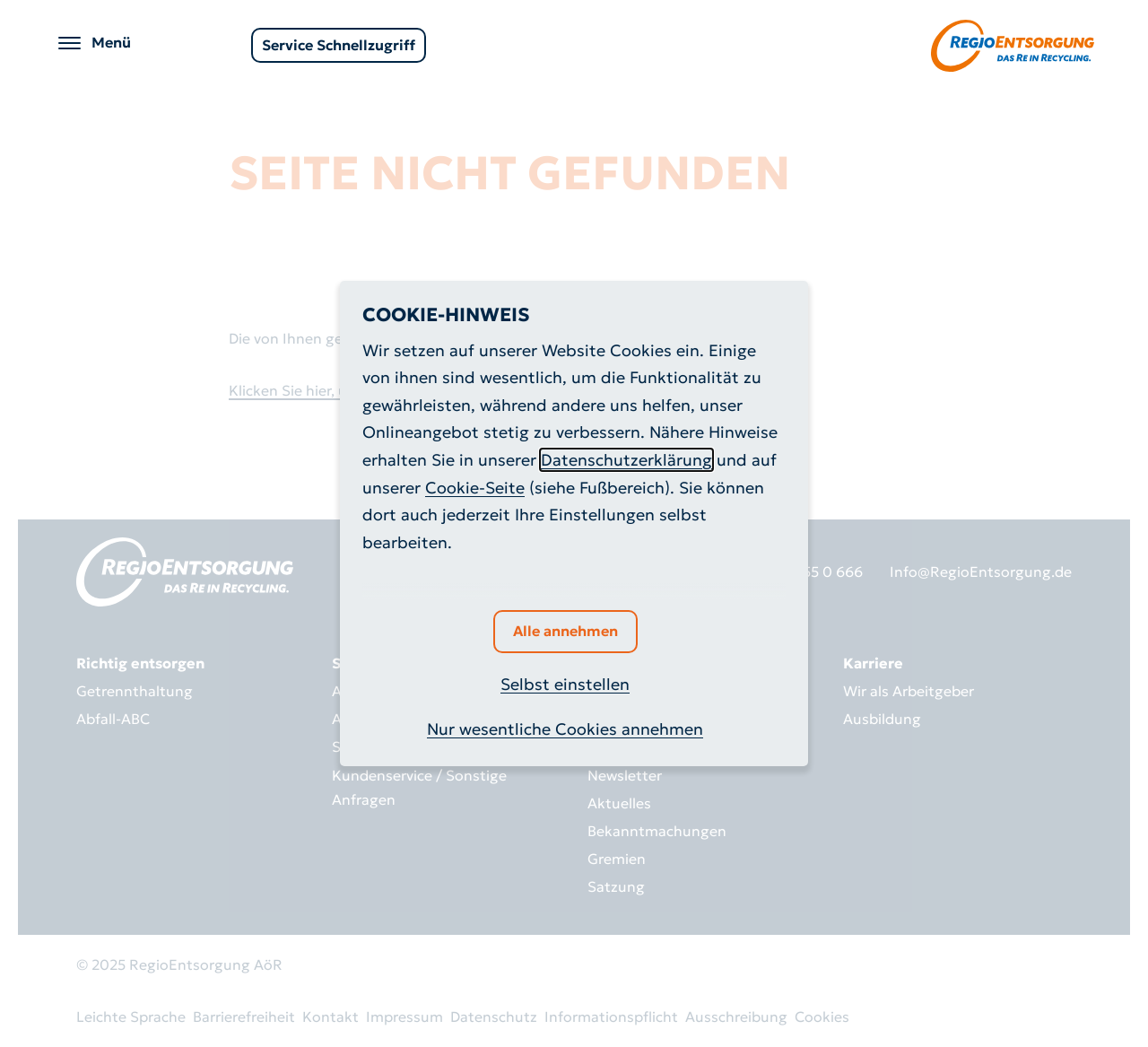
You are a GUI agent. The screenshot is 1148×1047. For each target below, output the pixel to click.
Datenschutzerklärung (626, 459)
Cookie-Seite (475, 487)
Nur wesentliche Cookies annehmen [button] (565, 729)
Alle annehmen (565, 631)
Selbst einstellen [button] (565, 684)
